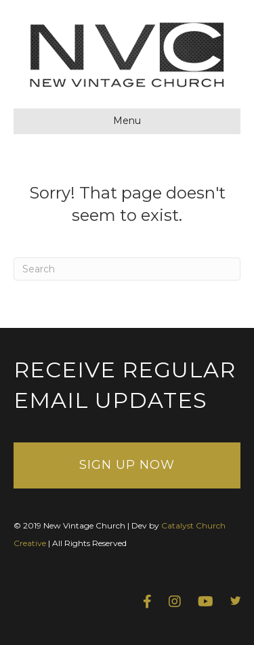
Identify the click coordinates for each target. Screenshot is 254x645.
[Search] (127, 268)
